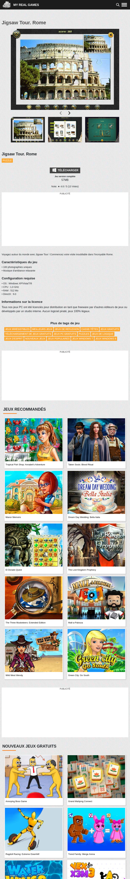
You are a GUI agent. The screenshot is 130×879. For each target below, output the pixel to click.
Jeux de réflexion (67, 329)
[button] (28, 132)
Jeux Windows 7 (82, 338)
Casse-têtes (89, 329)
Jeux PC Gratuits (65, 334)
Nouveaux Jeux (35, 338)
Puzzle (7, 160)
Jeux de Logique (102, 334)
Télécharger (65, 170)
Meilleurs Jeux (42, 329)
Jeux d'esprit (14, 338)
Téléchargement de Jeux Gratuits (28, 334)
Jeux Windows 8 (105, 338)
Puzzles (84, 334)
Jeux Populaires (59, 338)
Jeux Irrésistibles (17, 329)
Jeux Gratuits (110, 329)
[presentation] (61, 113)
